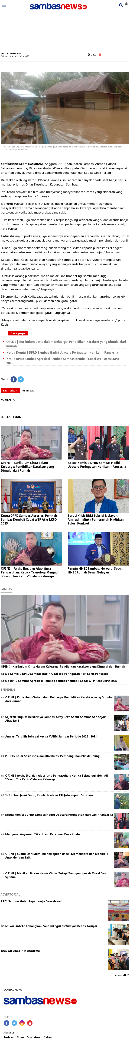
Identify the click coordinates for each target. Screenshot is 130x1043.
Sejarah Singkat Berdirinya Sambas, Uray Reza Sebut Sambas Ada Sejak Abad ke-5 (55, 719)
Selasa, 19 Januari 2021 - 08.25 (15, 56)
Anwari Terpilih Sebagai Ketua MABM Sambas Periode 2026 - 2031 (51, 736)
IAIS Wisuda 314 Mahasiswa (20, 951)
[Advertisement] (65, 27)
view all (122, 975)
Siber (20, 1037)
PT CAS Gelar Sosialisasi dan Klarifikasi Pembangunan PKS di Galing (52, 756)
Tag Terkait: (10, 390)
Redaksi (9, 1037)
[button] (126, 2)
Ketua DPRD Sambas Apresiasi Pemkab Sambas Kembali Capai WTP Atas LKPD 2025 (29, 519)
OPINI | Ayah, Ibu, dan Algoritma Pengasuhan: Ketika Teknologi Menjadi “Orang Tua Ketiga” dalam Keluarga (29, 572)
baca (92, 54)
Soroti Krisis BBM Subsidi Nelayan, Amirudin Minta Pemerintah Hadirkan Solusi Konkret (96, 519)
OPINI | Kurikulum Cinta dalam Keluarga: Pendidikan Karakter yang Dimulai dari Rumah (27, 467)
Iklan (48, 1037)
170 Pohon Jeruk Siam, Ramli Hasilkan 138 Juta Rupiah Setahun (49, 795)
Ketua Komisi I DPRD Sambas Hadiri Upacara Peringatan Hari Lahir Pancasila (62, 352)
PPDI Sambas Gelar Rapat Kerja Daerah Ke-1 (32, 901)
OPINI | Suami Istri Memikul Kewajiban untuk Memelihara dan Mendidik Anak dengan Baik (56, 855)
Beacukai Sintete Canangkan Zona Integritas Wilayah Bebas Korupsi (49, 926)
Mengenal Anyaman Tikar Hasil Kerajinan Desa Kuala (42, 834)
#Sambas (28, 390)
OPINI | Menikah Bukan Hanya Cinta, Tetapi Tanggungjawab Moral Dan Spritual (55, 875)
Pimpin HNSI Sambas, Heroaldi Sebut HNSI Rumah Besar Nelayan (95, 570)
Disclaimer (34, 1037)
